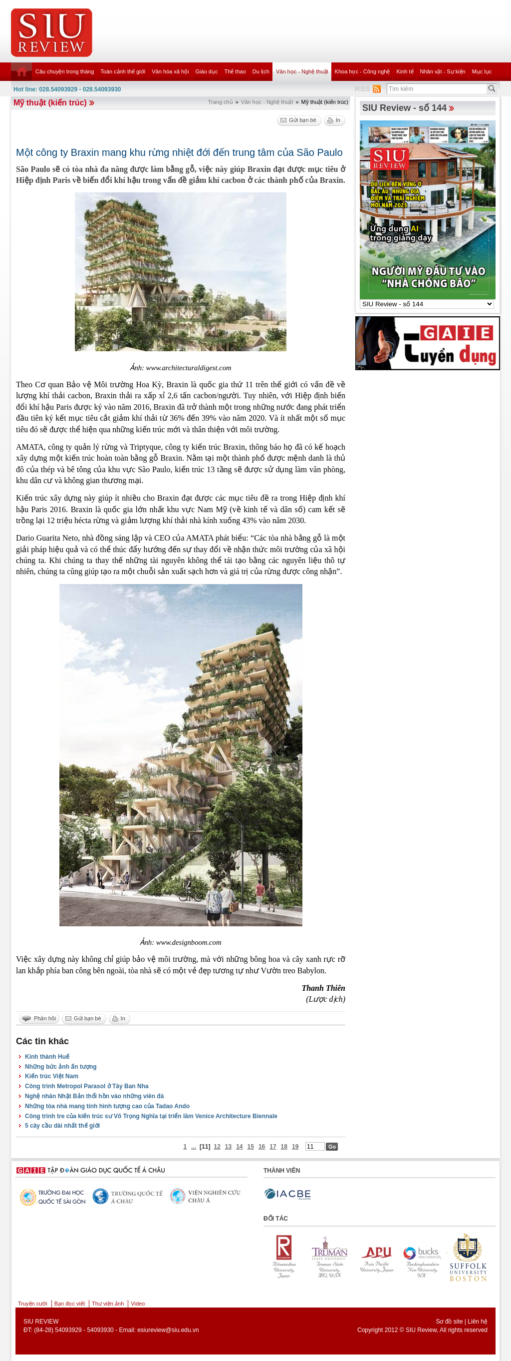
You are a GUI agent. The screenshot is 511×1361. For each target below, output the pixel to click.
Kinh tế (404, 71)
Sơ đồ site (449, 1321)
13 (228, 1146)
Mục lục (482, 71)
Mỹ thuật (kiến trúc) (50, 102)
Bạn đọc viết (69, 1304)
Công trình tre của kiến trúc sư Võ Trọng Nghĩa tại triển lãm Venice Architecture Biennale (151, 1116)
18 (284, 1146)
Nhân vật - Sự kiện (443, 71)
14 (239, 1146)
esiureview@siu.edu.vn (168, 1330)
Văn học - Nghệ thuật (302, 71)
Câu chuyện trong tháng (64, 71)
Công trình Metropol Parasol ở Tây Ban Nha (87, 1086)
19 (295, 1146)
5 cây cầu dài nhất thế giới (62, 1125)
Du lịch (261, 71)
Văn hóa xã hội (170, 71)
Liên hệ (478, 1321)
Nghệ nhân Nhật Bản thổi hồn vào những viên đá (94, 1096)
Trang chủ (220, 102)
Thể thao (235, 71)
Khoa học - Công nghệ (362, 71)
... (193, 1146)
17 (272, 1146)
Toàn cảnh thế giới (122, 71)
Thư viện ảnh (108, 1304)
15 (251, 1146)
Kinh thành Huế (47, 1056)
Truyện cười (32, 1304)
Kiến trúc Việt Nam (51, 1076)
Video (138, 1304)
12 (217, 1146)
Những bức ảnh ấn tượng (61, 1066)
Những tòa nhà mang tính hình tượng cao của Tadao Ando (107, 1106)
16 (261, 1146)
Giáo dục (207, 71)
